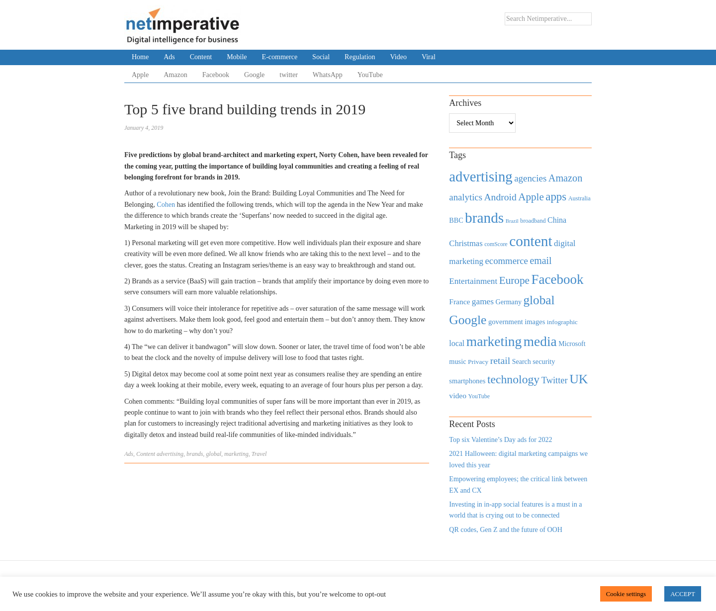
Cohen (166, 204)
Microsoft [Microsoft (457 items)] (571, 344)
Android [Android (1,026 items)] (500, 197)
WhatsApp (328, 75)
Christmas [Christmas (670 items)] (465, 243)
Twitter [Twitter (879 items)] (554, 380)
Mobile (237, 57)
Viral (429, 57)
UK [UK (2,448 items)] (578, 379)
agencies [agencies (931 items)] (530, 178)
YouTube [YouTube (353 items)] (479, 396)
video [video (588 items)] (457, 395)
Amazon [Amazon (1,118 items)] (565, 178)
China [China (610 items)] (556, 220)
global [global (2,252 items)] (539, 300)
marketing (236, 453)
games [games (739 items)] (483, 301)
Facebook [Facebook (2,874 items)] (557, 279)
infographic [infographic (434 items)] (562, 322)
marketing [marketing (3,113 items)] (494, 341)
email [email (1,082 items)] (540, 260)
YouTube (370, 75)
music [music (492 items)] (457, 361)
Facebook (215, 75)
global (213, 453)
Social (321, 57)
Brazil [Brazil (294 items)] (512, 221)
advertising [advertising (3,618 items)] (480, 176)
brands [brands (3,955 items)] (484, 218)
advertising (170, 453)
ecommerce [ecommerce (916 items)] (506, 261)
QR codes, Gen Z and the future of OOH (505, 529)
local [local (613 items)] (456, 343)
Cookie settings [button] (626, 594)
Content (201, 57)
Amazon (175, 75)
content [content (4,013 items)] (530, 241)
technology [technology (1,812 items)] (513, 379)
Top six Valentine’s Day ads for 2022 (500, 439)
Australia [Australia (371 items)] (579, 198)
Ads (169, 57)
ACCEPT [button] (682, 594)
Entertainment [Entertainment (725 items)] (473, 281)
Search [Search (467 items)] (521, 361)
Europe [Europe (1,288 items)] (514, 280)
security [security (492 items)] (544, 361)
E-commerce (280, 57)
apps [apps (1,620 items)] (555, 196)
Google (254, 75)
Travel (259, 453)
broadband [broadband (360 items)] (532, 220)
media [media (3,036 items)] (540, 341)
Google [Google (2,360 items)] (467, 320)
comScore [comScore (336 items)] (496, 244)
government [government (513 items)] (505, 322)
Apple (140, 75)
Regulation (360, 57)
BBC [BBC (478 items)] (456, 220)
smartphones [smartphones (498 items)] (467, 381)
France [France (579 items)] (459, 301)
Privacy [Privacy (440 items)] (478, 361)
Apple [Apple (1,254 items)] (530, 197)
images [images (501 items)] (535, 322)
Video (398, 57)
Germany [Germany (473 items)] (508, 302)
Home (140, 57)
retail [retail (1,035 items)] (500, 360)
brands (194, 453)
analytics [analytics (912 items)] (465, 197)
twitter (288, 75)
